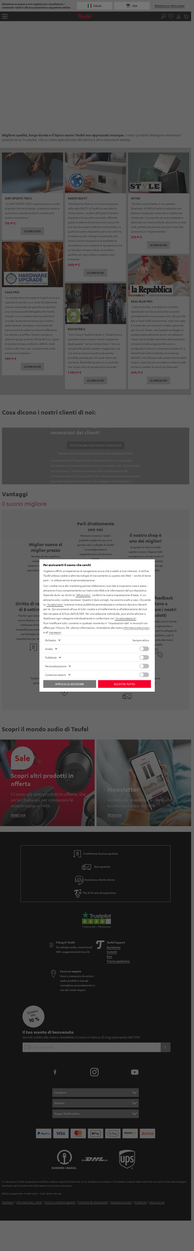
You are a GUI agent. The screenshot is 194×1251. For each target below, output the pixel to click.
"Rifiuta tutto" (84, 595)
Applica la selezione (69, 684)
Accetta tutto (124, 684)
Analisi (49, 648)
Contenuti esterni (55, 674)
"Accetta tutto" (55, 604)
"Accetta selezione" (126, 618)
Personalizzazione (55, 666)
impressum (64, 632)
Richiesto (50, 640)
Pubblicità (51, 657)
